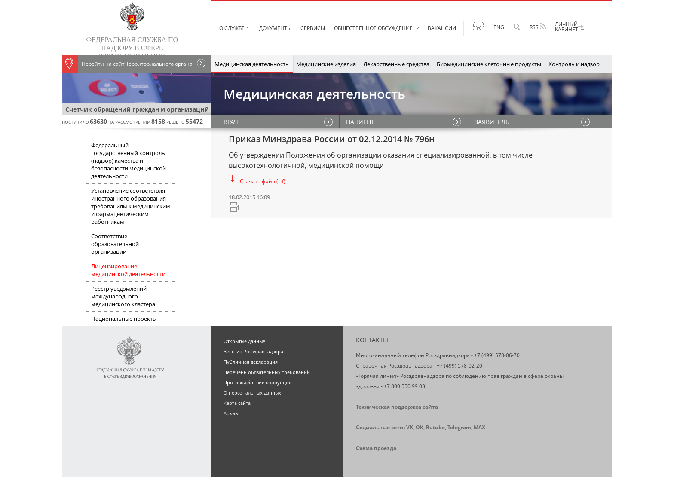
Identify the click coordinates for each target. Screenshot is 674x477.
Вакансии (442, 28)
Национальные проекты (124, 318)
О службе (232, 28)
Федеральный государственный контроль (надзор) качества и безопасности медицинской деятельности (124, 161)
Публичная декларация (251, 362)
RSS (538, 27)
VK (409, 427)
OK (419, 427)
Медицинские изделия (326, 64)
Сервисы (312, 28)
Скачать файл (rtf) (262, 181)
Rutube (435, 427)
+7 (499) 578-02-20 (459, 365)
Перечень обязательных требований (267, 372)
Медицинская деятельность (251, 64)
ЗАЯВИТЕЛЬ (492, 122)
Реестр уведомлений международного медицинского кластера (123, 296)
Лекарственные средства (396, 64)
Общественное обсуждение (373, 28)
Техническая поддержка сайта (397, 406)
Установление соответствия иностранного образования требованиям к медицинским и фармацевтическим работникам (130, 206)
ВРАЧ (231, 122)
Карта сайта (237, 403)
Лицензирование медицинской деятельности (128, 270)
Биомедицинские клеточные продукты (489, 64)
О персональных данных (252, 392)
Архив (231, 413)
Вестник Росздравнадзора (253, 351)
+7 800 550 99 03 (404, 386)
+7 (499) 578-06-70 (497, 355)
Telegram (459, 427)
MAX (479, 427)
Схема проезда (376, 448)
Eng (498, 27)
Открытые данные (244, 341)
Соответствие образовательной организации (115, 243)
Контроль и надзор (574, 64)
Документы (275, 28)
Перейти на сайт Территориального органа (127, 64)
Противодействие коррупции (258, 382)
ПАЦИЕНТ (360, 122)
